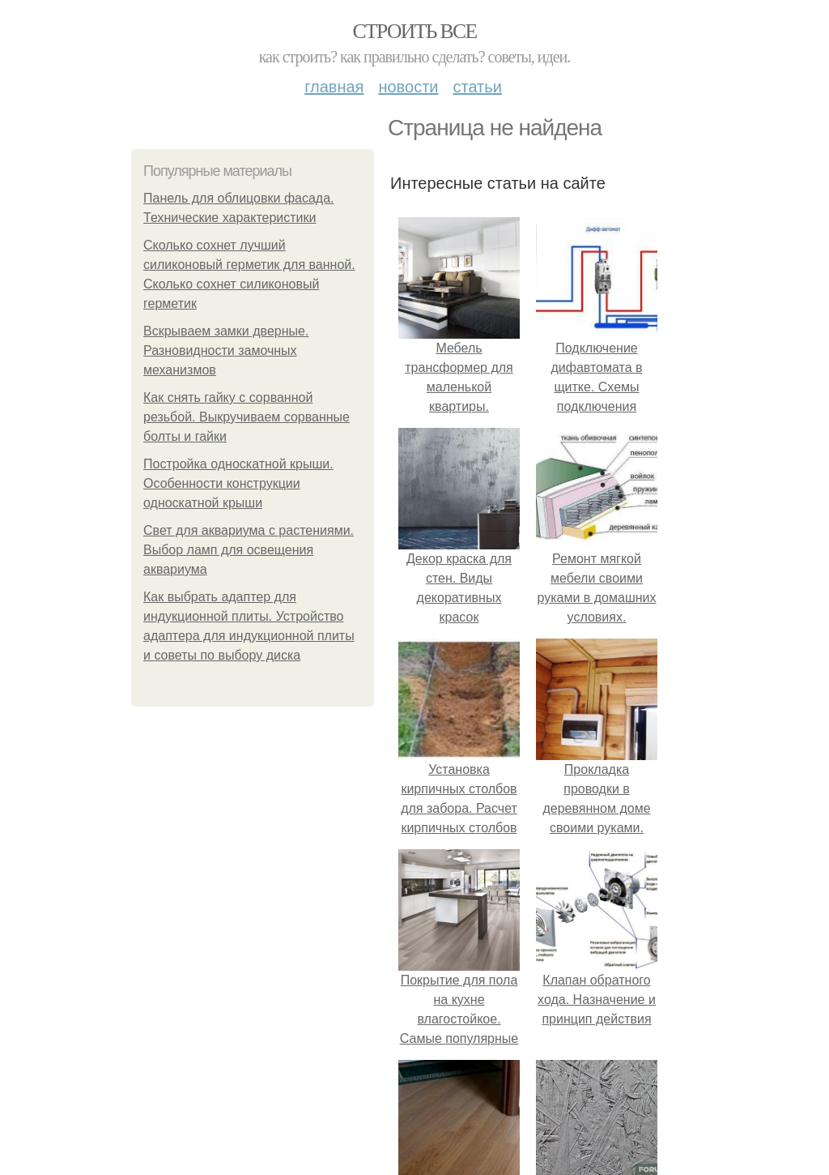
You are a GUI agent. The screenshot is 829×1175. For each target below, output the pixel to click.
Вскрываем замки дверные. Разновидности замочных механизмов (225, 350)
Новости (408, 87)
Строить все (414, 31)
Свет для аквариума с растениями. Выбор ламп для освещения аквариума (248, 549)
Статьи (477, 87)
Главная (333, 87)
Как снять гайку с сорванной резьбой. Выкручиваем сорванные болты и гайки (246, 417)
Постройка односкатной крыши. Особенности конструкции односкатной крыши (238, 483)
